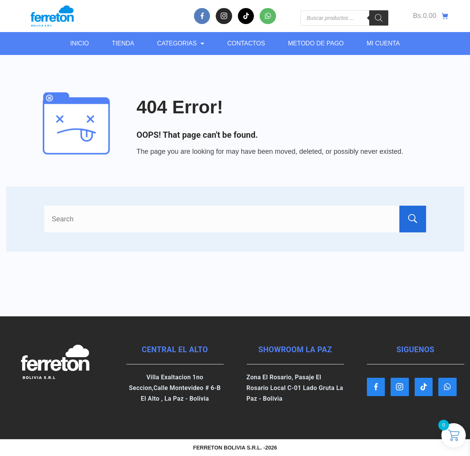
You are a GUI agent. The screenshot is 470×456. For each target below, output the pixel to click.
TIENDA (123, 43)
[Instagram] (224, 16)
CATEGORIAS (180, 43)
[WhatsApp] (268, 16)
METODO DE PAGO (316, 43)
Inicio (79, 43)
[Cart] (431, 16)
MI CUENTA (383, 43)
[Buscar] (378, 18)
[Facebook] (202, 16)
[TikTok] (246, 16)
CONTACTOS (246, 43)
